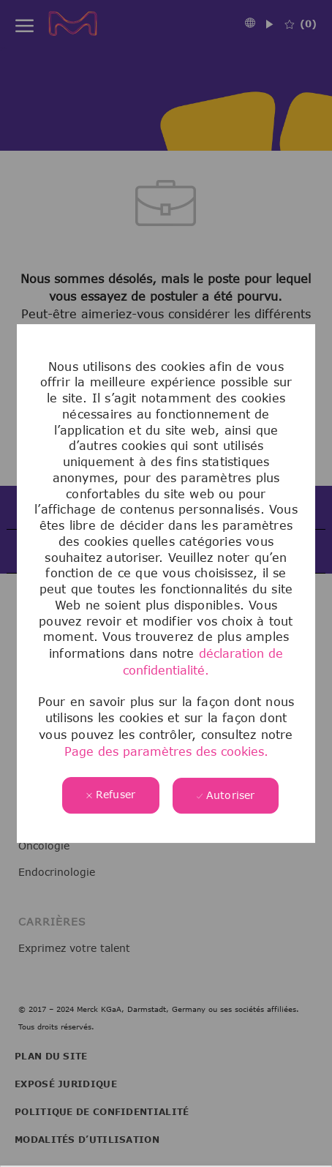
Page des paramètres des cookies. (166, 751)
